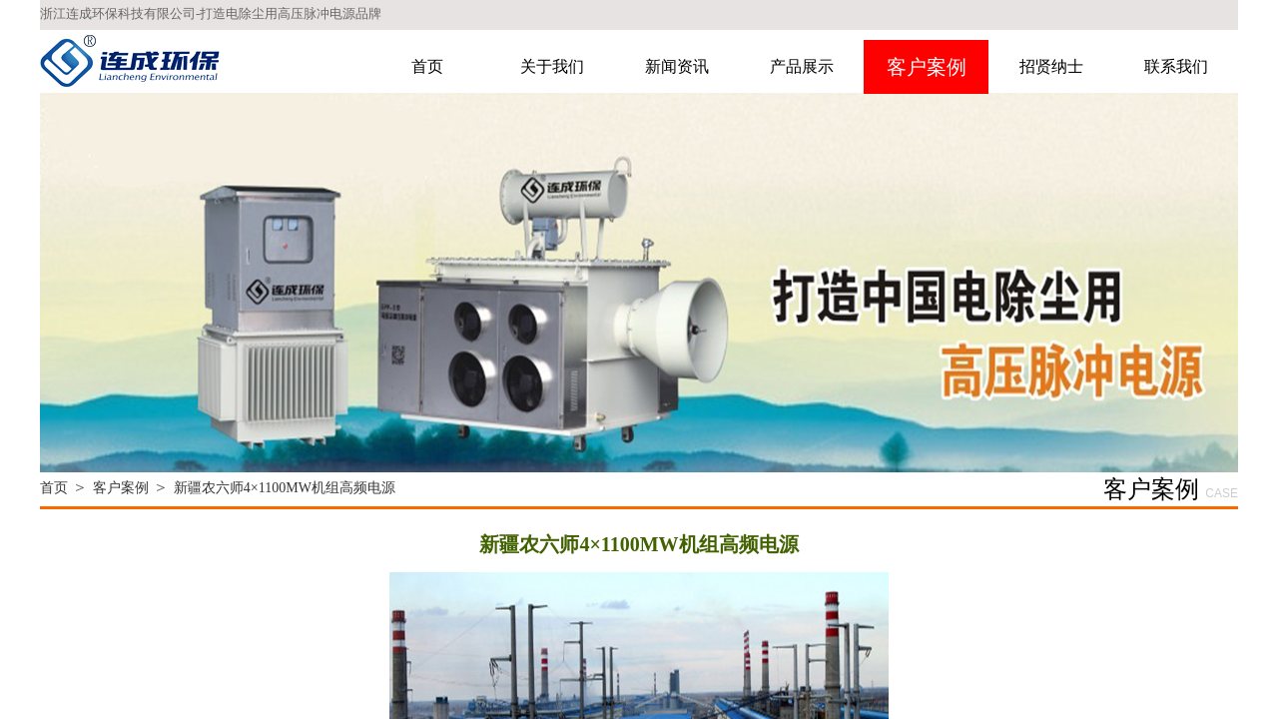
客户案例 (926, 67)
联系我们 (1176, 66)
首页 (427, 66)
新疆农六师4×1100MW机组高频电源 (284, 487)
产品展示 (802, 66)
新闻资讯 (677, 66)
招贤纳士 (1051, 66)
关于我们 (552, 66)
